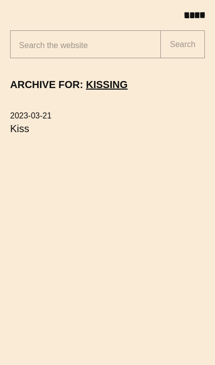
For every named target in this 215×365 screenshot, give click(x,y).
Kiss (19, 128)
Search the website (53, 45)
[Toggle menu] (198, 15)
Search (183, 44)
